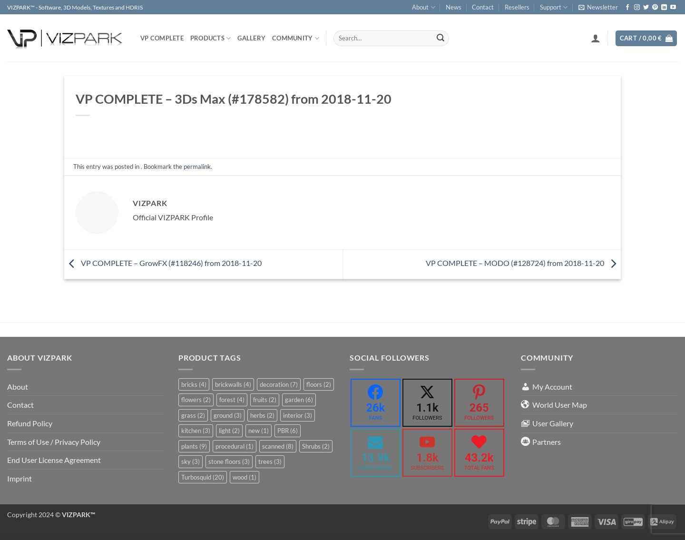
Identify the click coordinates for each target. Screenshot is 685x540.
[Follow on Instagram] (637, 7)
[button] (598, 7)
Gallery (251, 38)
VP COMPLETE (162, 38)
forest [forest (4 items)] (232, 399)
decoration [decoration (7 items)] (279, 384)
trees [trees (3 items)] (270, 461)
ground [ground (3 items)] (228, 415)
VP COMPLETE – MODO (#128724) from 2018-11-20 (523, 262)
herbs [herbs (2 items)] (262, 415)
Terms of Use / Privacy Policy (53, 441)
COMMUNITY (295, 38)
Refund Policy (29, 423)
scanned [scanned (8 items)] (278, 446)
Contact (483, 7)
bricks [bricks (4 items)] (193, 384)
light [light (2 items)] (229, 430)
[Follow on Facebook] (627, 7)
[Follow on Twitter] (646, 7)
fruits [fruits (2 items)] (264, 399)
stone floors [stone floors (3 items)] (229, 461)
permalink (197, 166)
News (453, 7)
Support (554, 7)
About (423, 7)
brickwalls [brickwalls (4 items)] (233, 384)
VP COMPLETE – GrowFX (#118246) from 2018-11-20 (163, 262)
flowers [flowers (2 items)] (196, 399)
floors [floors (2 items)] (318, 384)
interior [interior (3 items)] (297, 415)
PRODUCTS (210, 38)
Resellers (517, 7)
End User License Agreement (54, 459)
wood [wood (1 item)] (244, 477)
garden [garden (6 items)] (299, 399)
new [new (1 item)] (258, 430)
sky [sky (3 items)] (190, 461)
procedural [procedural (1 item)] (234, 446)
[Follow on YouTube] (673, 7)
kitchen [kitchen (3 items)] (195, 430)
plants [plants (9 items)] (194, 446)
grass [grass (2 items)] (193, 415)
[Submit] (440, 38)
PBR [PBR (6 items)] (287, 430)
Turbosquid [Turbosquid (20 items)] (202, 477)
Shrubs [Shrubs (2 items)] (316, 446)
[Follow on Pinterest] (655, 7)
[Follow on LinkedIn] (664, 7)
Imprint (19, 478)
